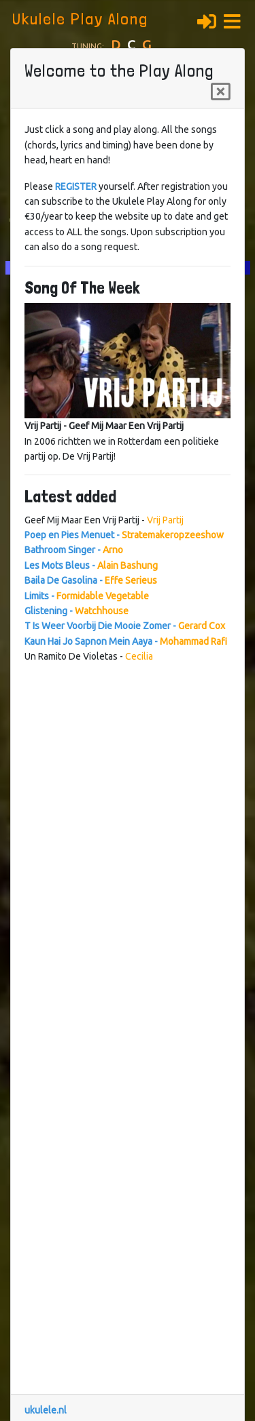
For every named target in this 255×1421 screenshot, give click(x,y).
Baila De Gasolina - (90, 580)
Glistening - (76, 610)
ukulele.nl (45, 1410)
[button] (236, 20)
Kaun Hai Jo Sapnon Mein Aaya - (125, 641)
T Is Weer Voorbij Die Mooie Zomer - (124, 625)
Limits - (86, 596)
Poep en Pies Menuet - (124, 534)
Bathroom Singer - (73, 549)
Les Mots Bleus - (91, 565)
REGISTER (76, 186)
